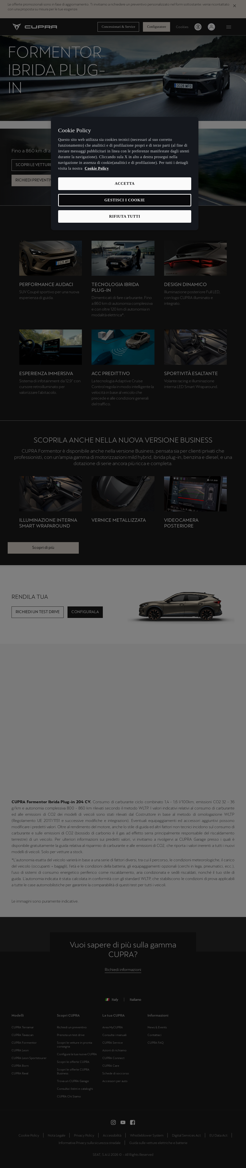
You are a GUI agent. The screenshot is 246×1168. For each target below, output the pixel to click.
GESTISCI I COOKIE (124, 200)
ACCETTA (125, 183)
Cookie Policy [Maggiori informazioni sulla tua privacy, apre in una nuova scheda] (97, 168)
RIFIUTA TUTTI (124, 216)
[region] (124, 173)
